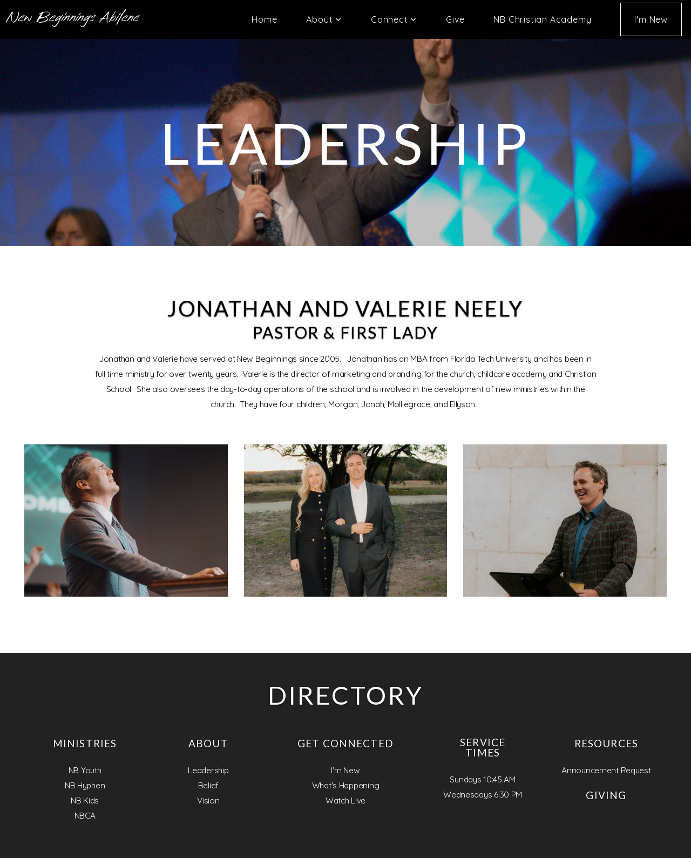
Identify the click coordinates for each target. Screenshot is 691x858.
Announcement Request (606, 770)
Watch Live (345, 800)
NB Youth (85, 770)
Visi (203, 800)
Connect (394, 19)
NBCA (85, 815)
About (324, 19)
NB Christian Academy (542, 19)
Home (264, 19)
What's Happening (346, 785)
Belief (208, 785)
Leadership (208, 770)
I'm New (651, 19)
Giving (606, 795)
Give (455, 19)
